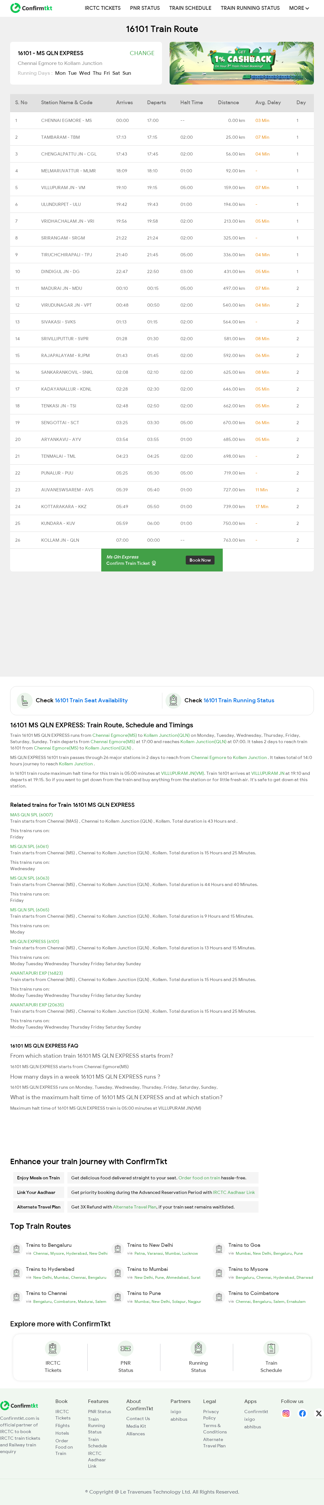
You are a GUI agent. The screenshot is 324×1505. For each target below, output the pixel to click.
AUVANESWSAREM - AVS (67, 489)
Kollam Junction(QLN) (167, 735)
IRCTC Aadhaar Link (234, 1192)
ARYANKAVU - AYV (61, 439)
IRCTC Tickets (103, 8)
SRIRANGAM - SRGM (63, 237)
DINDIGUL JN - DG (60, 271)
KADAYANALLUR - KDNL (66, 389)
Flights (62, 1425)
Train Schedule (190, 8)
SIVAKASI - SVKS (58, 321)
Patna (139, 1253)
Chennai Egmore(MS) (115, 735)
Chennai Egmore (209, 757)
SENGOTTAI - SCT (60, 422)
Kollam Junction (250, 757)
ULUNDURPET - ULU (61, 204)
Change (142, 53)
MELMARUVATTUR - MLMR (68, 170)
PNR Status (145, 8)
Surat (196, 1277)
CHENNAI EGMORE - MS (66, 120)
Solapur (179, 1301)
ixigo (176, 1411)
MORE (299, 8)
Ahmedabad (177, 1277)
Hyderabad (76, 1253)
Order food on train (199, 1177)
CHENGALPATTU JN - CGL (69, 153)
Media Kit (136, 1426)
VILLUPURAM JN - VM (63, 187)
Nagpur (194, 1301)
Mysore (57, 1253)
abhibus (179, 1419)
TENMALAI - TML (58, 456)
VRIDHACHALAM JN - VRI (67, 221)
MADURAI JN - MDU (61, 288)
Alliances (135, 1433)
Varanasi (155, 1253)
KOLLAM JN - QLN (60, 540)
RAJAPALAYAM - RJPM (65, 355)
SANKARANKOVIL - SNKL (67, 372)
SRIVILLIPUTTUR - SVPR (65, 338)
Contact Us (138, 1418)
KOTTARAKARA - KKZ (63, 506)
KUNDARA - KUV (58, 523)
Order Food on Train (64, 1447)
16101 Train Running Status (238, 700)
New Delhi (98, 1253)
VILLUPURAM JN (268, 773)
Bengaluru (282, 1253)
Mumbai (172, 1253)
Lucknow (190, 1253)
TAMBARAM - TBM (60, 137)
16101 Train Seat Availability (91, 700)
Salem (100, 1301)
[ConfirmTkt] (19, 1404)
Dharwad (304, 1277)
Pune (298, 1253)
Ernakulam (296, 1301)
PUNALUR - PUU (57, 472)
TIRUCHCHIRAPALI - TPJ (66, 254)
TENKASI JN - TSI (58, 405)
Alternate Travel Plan (134, 1206)
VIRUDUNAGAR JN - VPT (66, 305)
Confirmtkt (256, 1411)
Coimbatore (65, 1301)
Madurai (85, 1301)
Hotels (62, 1433)
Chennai (40, 1253)
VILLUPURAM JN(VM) (182, 773)
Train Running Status (250, 8)
